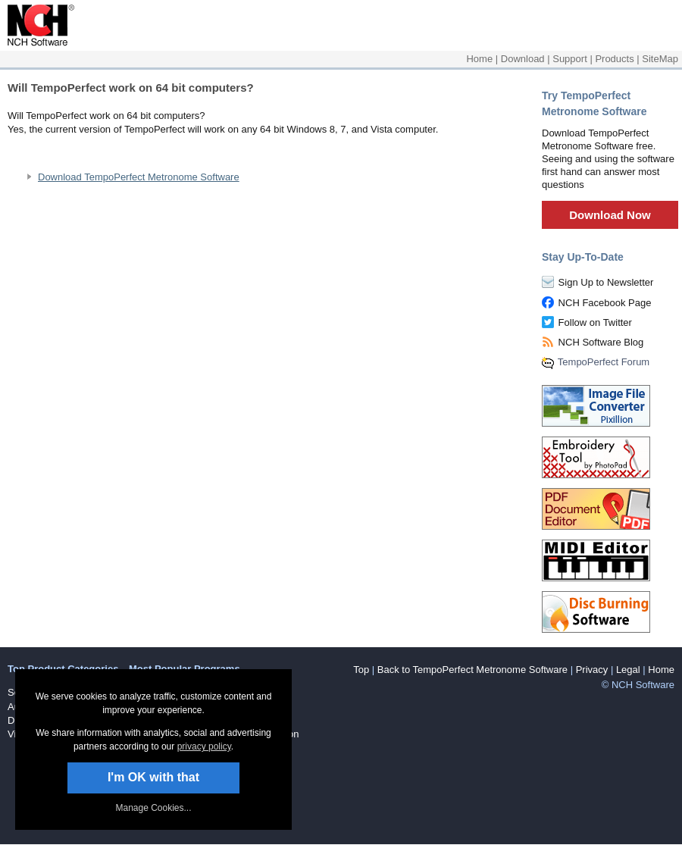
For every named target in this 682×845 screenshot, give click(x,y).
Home (479, 58)
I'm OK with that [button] (153, 777)
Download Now (610, 214)
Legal (628, 669)
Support (569, 58)
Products (614, 58)
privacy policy (204, 746)
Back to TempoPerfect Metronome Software (472, 669)
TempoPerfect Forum (603, 362)
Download (523, 58)
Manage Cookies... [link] (153, 808)
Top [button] (361, 669)
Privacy (592, 669)
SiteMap (660, 58)
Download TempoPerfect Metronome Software (138, 177)
